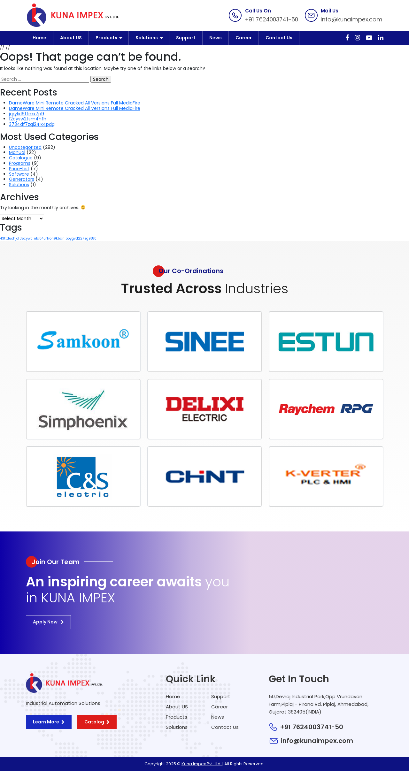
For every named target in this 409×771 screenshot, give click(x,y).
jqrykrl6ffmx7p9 (26, 114)
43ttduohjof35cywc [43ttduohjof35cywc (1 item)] (16, 238)
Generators (21, 179)
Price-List (19, 168)
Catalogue (21, 158)
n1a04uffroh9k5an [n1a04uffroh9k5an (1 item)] (49, 238)
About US (71, 37)
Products (106, 37)
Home (39, 37)
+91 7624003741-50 (271, 19)
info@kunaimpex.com (351, 19)
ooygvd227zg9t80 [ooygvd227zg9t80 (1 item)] (81, 238)
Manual (17, 152)
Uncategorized (25, 147)
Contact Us (279, 37)
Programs (19, 163)
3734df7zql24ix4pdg (32, 124)
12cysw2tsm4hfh (27, 119)
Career (243, 37)
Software (19, 174)
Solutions (146, 37)
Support (186, 37)
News (215, 37)
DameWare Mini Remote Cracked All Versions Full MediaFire (74, 103)
